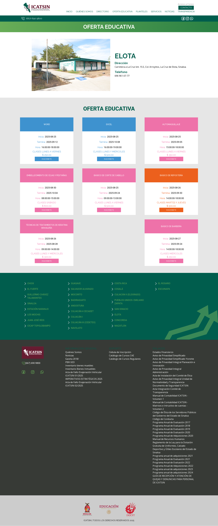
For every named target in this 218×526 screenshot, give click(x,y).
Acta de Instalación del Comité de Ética (172, 375)
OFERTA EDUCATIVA (122, 11)
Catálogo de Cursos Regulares (125, 359)
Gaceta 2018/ (72, 359)
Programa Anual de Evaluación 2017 (171, 422)
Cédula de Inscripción (120, 352)
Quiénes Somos (73, 352)
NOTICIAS (169, 11)
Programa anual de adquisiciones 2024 (173, 472)
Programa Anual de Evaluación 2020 (171, 432)
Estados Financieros (163, 352)
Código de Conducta (163, 419)
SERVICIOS (156, 11)
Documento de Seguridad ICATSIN (170, 385)
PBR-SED (70, 362)
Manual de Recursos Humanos (168, 439)
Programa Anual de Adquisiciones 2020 (173, 435)
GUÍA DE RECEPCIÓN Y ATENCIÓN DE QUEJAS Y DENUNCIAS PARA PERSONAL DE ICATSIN (173, 479)
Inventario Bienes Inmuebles (80, 369)
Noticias (69, 355)
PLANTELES (141, 11)
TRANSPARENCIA (186, 11)
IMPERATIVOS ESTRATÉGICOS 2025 (83, 379)
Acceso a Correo (186, 4)
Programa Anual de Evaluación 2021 (171, 459)
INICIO (69, 11)
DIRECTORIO (102, 11)
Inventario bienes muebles (79, 365)
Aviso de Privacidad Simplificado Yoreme (173, 359)
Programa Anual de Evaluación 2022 (171, 462)
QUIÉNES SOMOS (84, 11)
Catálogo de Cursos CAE (121, 355)
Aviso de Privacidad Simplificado (169, 355)
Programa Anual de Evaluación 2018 (171, 425)
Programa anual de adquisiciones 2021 (173, 455)
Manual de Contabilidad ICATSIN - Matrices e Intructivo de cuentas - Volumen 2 (170, 406)
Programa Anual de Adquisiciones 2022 (173, 465)
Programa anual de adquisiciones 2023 (173, 469)
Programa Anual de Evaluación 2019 (171, 429)
